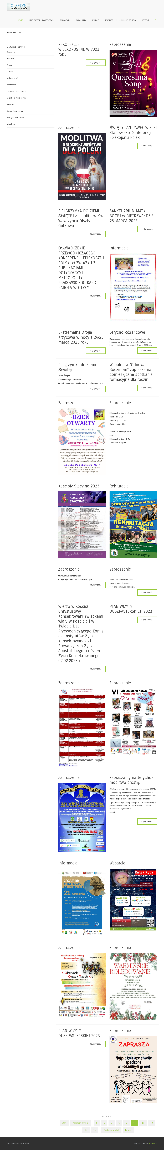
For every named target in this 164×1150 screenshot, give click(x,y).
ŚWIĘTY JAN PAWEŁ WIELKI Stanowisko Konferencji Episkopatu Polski (133, 132)
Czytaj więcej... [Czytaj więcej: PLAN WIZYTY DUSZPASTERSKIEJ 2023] (95, 1044)
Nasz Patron (11, 85)
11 (143, 1123)
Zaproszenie (120, 44)
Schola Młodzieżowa (15, 111)
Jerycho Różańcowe (127, 332)
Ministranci (11, 104)
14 (94, 1130)
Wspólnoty (11, 124)
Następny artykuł (111, 1130)
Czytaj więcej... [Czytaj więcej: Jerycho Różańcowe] (147, 350)
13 (86, 1130)
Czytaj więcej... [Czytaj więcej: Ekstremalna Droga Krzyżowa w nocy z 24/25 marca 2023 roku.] (95, 351)
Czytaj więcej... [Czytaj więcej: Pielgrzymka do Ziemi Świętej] (95, 389)
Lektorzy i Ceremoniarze (16, 91)
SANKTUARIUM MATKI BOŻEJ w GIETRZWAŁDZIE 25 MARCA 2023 (132, 215)
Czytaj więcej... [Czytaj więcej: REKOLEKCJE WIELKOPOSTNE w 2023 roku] (95, 63)
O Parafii (10, 72)
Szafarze (10, 59)
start (64, 1123)
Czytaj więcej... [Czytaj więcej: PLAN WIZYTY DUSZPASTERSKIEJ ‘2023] (147, 620)
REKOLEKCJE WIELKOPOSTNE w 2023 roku (78, 49)
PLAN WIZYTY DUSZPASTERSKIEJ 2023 (79, 1033)
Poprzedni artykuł (80, 1123)
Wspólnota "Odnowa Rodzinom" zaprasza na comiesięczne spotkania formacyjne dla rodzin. (131, 372)
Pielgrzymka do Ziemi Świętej (77, 367)
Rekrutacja (119, 486)
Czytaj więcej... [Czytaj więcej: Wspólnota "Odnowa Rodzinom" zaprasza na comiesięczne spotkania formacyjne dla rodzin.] (147, 388)
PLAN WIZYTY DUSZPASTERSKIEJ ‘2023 (131, 609)
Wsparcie (117, 863)
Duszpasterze (12, 52)
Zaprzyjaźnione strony (15, 118)
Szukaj (155, 20)
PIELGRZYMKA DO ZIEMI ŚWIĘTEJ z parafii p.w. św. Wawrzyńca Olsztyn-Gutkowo (81, 218)
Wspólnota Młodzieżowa (16, 98)
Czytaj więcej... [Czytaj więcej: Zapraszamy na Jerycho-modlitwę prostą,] (147, 821)
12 (152, 1123)
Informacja (119, 248)
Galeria (9, 65)
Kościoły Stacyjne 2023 (78, 486)
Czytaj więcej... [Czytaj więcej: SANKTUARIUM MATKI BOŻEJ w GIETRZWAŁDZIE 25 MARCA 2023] (147, 229)
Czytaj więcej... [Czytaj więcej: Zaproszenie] (95, 585)
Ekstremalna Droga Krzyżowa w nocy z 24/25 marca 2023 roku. (80, 337)
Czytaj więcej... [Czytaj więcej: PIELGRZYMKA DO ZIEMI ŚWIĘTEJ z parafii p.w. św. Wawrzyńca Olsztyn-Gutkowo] (95, 234)
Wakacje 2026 (12, 78)
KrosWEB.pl (153, 1144)
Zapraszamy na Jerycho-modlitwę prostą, (131, 780)
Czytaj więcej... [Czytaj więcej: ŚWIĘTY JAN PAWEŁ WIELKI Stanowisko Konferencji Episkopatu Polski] (147, 146)
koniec (128, 1130)
